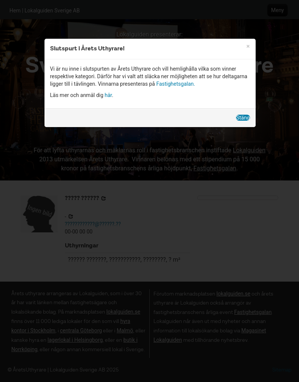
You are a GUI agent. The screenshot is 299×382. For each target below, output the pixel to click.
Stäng (243, 118)
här (108, 95)
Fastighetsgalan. (175, 84)
